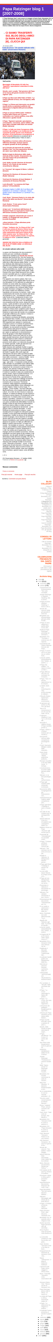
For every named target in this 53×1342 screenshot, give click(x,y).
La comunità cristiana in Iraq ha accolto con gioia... (45, 1239)
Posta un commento (8, 471)
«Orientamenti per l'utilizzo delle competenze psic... (45, 800)
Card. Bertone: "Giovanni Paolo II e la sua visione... (45, 1136)
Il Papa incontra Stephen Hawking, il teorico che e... (45, 604)
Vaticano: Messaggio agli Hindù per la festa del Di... (45, 1199)
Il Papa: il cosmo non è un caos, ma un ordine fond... (45, 653)
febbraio (43, 1331)
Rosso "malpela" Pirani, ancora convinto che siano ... (45, 1107)
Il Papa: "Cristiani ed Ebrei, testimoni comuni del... (45, 844)
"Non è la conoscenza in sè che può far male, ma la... (45, 711)
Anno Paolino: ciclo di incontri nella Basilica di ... (45, 1232)
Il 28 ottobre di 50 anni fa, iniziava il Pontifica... (45, 1171)
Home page (18, 474)
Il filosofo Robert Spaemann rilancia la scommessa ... (45, 698)
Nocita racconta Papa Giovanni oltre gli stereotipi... (45, 1225)
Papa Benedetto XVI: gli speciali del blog (46, 529)
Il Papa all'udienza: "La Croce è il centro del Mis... (45, 1037)
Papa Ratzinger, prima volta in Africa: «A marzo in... (45, 1292)
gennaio (43, 1334)
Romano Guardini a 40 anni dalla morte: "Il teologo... (45, 763)
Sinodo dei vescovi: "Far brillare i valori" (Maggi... (45, 1150)
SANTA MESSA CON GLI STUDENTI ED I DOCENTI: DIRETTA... (45, 822)
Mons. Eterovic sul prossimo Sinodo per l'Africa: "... (45, 1165)
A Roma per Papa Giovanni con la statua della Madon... (45, 1015)
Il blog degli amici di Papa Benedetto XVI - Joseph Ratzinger (45, 496)
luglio (42, 1321)
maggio (42, 1325)
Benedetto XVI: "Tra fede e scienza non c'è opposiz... (45, 639)
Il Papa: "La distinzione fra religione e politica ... (45, 1306)
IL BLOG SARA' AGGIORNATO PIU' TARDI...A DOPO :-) (45, 660)
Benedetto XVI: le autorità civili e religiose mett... (45, 1219)
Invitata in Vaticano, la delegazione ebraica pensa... (44, 859)
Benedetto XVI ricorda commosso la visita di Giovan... (45, 1077)
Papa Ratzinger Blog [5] (46, 510)
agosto (42, 1319)
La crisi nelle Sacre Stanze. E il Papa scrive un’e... (45, 873)
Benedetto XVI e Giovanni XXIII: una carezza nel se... (45, 943)
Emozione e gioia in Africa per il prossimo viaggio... (45, 1178)
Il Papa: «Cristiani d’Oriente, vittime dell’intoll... (45, 1206)
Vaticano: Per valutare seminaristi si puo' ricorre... (45, 894)
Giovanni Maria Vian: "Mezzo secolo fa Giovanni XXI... (45, 1284)
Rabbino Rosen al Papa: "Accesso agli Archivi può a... (45, 830)
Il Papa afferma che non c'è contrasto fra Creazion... (45, 674)
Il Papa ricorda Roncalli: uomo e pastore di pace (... (45, 1022)
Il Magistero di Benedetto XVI (46, 502)
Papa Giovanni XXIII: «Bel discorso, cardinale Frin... (45, 1213)
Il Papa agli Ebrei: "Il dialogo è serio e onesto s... (45, 807)
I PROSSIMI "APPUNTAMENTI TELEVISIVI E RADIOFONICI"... (45, 977)
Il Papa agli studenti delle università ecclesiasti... (45, 784)
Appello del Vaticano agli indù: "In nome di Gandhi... (45, 922)
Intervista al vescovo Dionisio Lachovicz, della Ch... (44, 967)
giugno (42, 1323)
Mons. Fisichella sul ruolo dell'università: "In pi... (45, 915)
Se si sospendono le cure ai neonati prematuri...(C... (45, 1093)
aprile (42, 1327)
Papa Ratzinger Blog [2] (46, 520)
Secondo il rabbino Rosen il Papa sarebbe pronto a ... (45, 725)
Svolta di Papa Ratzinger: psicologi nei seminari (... (44, 632)
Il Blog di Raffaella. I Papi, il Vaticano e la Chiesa (46, 489)
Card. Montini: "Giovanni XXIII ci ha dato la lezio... (45, 1246)
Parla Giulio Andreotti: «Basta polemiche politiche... (44, 755)
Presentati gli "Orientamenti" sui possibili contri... (45, 837)
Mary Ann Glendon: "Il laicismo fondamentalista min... (45, 1086)
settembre (43, 1317)
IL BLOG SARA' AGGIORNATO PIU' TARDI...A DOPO (45, 929)
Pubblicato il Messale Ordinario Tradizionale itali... (44, 952)
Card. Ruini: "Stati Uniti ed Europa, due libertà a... (45, 1114)
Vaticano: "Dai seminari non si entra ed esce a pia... (45, 851)
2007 (40, 1335)
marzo (42, 1329)
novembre (43, 583)
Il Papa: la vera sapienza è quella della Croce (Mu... (45, 625)
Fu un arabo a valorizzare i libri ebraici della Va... (44, 908)
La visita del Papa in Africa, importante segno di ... (45, 1298)
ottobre (42, 585)
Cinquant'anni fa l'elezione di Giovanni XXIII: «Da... (45, 1253)
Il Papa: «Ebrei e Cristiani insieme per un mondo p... (45, 732)
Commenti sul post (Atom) (17, 479)
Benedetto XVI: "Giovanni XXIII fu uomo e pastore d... (45, 1121)
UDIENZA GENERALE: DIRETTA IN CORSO (45, 1052)
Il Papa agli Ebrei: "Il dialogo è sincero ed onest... (45, 866)
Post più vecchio (30, 474)
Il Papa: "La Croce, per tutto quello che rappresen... (45, 1001)
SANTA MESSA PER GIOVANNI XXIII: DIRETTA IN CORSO (45, 1158)
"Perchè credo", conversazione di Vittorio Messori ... (45, 1100)
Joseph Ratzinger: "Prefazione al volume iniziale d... (45, 1060)
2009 (40, 579)
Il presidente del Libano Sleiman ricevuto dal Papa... (45, 646)
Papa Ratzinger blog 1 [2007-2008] (23, 11)
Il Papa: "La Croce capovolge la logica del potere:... (45, 993)
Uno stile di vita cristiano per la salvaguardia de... (45, 814)
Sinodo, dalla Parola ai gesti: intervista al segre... (45, 1029)
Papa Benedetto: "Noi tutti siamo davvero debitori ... (45, 1192)
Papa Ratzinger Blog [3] (46, 517)
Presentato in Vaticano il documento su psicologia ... (45, 887)
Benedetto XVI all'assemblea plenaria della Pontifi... (45, 618)
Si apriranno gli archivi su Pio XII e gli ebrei (45, 704)
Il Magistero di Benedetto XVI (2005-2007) (47, 506)
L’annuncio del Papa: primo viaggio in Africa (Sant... (45, 1269)
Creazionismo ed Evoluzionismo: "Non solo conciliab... (45, 590)
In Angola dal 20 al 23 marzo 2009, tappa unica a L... (45, 937)
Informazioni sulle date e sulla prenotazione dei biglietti (46, 568)
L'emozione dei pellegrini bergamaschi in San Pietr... (45, 1008)
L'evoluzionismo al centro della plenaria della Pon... (45, 770)
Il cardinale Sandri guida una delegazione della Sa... (45, 959)
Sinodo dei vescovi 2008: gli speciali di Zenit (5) (45, 611)
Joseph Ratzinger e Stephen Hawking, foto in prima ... (45, 597)
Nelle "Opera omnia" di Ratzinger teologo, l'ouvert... (44, 1068)
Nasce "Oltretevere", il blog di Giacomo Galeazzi (45, 1261)
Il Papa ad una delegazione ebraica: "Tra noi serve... (45, 880)
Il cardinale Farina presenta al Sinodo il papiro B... (45, 1313)
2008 (40, 581)
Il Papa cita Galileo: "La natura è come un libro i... (45, 667)
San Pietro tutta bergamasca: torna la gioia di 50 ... (45, 1045)
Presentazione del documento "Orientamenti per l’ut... (45, 901)
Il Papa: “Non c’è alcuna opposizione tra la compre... (45, 681)
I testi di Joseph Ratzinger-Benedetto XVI (46, 524)
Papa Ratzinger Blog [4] (46, 514)
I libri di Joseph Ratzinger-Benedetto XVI (47, 543)
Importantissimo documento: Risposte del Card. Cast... (45, 1185)
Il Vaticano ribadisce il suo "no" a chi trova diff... (45, 718)
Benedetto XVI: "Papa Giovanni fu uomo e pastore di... (45, 1128)
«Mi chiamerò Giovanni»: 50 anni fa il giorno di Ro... (45, 1143)
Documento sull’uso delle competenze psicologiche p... (45, 740)
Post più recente (6, 474)
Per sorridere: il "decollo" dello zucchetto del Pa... (45, 985)
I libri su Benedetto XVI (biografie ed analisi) (47, 549)
